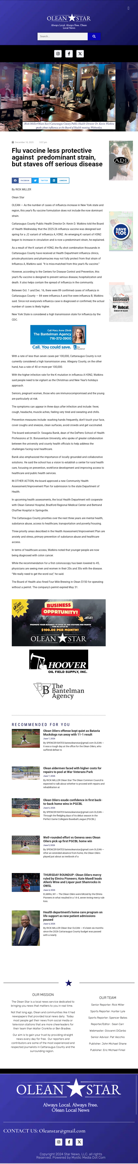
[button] (128, 8)
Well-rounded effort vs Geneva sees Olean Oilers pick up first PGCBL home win (71, 839)
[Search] (94, 36)
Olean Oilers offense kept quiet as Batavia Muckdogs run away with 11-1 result (71, 732)
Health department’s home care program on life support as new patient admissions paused (72, 915)
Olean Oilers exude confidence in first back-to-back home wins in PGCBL (72, 801)
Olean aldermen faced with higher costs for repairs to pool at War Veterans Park (72, 770)
